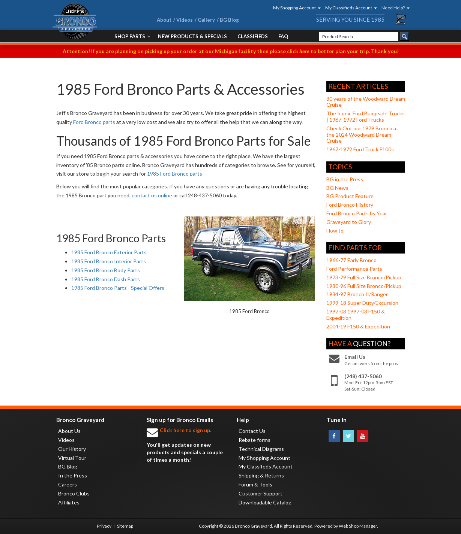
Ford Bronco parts (94, 122)
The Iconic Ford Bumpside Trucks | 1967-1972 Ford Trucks (365, 116)
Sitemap (125, 526)
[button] (294, 7)
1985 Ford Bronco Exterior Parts (109, 252)
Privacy (104, 526)
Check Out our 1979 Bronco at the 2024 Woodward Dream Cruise (362, 134)
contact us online (152, 195)
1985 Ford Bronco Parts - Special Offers (117, 288)
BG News (337, 188)
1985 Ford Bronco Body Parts (105, 270)
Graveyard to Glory (348, 222)
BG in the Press (344, 179)
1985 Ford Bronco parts (174, 173)
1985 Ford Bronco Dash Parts (105, 279)
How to (335, 230)
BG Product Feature (350, 196)
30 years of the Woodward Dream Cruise (365, 101)
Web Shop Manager (358, 526)
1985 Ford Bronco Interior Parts (108, 261)
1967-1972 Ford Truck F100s (360, 149)
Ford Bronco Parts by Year (356, 213)
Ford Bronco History (349, 204)
